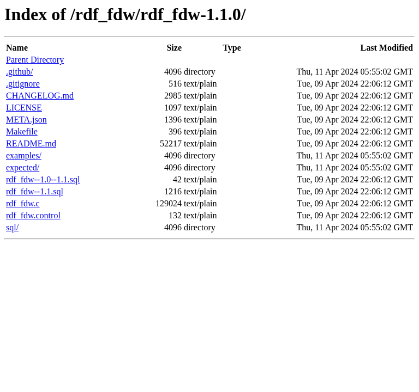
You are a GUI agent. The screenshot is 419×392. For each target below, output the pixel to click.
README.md (31, 143)
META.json (26, 119)
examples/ (23, 155)
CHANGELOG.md (40, 95)
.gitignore (23, 83)
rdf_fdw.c (23, 203)
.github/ (19, 71)
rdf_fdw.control (33, 215)
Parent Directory (35, 59)
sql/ (12, 227)
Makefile (22, 131)
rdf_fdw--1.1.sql (34, 191)
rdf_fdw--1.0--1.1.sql (43, 179)
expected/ (22, 167)
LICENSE (24, 107)
